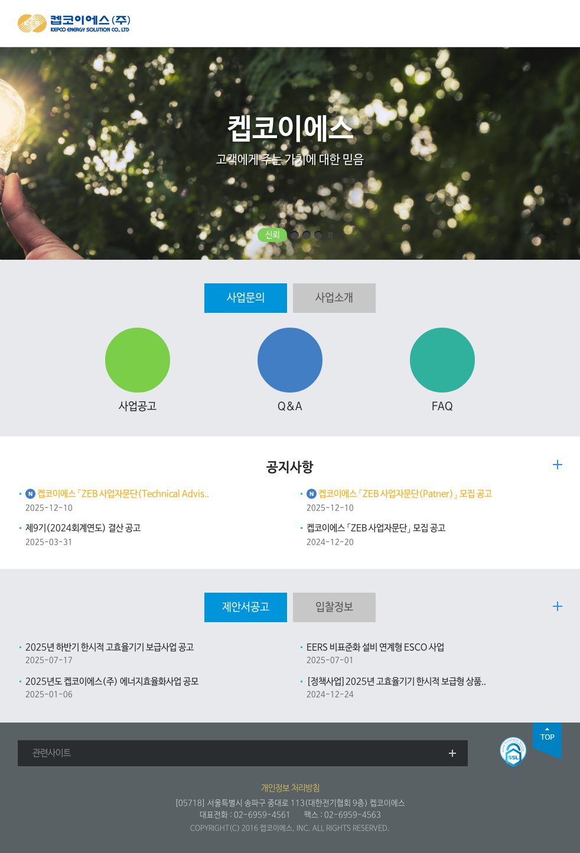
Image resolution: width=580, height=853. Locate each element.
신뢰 (272, 235)
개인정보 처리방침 (290, 788)
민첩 (306, 235)
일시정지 (330, 235)
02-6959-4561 (262, 814)
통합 (318, 235)
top (547, 741)
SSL (513, 751)
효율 (295, 235)
